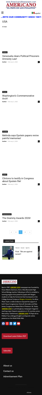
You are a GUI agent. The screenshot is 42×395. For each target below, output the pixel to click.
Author (4, 62)
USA (29, 255)
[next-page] (30, 232)
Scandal (5, 131)
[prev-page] (11, 232)
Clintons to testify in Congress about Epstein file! (18, 180)
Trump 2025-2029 (22, 255)
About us (7, 365)
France (4, 92)
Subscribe (7, 351)
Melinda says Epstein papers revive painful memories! (20, 137)
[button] (2, 13)
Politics (5, 52)
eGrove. (29, 392)
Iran (18, 248)
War (33, 255)
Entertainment (7, 214)
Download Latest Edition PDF (14, 336)
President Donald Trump (24, 251)
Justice (4, 174)
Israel (22, 248)
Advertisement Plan (12, 376)
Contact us (8, 371)
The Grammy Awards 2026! (16, 218)
